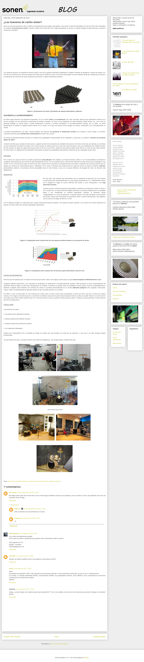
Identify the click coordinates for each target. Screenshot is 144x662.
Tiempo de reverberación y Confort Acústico (131, 74)
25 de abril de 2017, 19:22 (24, 556)
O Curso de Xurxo (117, 333)
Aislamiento (44, 481)
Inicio (57, 637)
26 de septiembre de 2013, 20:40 (28, 492)
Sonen (11, 568)
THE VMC (12, 556)
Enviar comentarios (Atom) (59, 644)
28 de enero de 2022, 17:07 (31, 518)
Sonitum (115, 299)
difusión (51, 481)
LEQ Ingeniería (14, 533)
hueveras (58, 481)
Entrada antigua (99, 637)
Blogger (86, 657)
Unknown (18, 518)
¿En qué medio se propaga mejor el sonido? (131, 41)
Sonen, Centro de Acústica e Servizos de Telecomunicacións (126, 191)
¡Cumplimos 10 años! (129, 90)
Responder (12, 500)
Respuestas (15, 505)
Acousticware (117, 295)
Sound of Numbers (119, 291)
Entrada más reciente (12, 637)
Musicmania (117, 343)
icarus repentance (117, 339)
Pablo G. (17, 509)
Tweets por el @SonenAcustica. (124, 237)
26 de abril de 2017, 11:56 (22, 568)
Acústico (37, 481)
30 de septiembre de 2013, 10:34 (34, 509)
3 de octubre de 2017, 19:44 (25, 589)
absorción (11, 481)
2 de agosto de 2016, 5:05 (28, 533)
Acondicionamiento (21, 481)
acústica (31, 481)
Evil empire (13, 492)
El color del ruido (128, 62)
